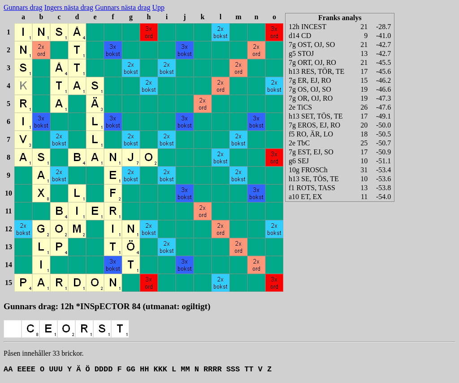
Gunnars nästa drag (123, 7)
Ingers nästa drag (68, 7)
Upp (158, 7)
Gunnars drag (23, 7)
